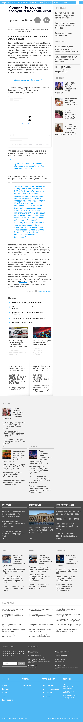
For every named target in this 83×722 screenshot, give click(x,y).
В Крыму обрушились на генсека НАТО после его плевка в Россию (41, 368)
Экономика (48, 2)
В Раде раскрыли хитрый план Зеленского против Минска (41, 625)
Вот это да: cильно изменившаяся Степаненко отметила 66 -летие (33, 30)
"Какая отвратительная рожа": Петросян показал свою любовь (31, 307)
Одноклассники (50, 689)
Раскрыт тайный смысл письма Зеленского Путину (65, 610)
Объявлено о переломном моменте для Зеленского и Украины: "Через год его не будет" (17, 379)
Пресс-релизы (64, 2)
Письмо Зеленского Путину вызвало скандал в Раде (12, 635)
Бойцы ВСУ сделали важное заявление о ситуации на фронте (17, 368)
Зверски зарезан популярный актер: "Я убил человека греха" (13, 630)
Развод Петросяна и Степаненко (20, 2)
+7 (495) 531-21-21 (68, 691)
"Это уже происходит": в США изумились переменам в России (40, 630)
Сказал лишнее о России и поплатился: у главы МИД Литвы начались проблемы (68, 620)
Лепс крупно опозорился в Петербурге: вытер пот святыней (41, 378)
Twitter (47, 693)
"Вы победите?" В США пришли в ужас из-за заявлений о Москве (41, 610)
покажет (23, 281)
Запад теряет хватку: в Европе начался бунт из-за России (68, 625)
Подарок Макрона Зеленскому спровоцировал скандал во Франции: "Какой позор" (13, 616)
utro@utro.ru (66, 692)
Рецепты (56, 2)
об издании (26, 685)
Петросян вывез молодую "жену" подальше (27, 302)
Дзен (46, 696)
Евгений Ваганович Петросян (22, 322)
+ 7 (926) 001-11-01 (68, 697)
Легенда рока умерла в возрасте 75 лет (18, 389)
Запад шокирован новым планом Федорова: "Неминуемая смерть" (11, 625)
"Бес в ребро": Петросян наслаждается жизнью (28, 318)
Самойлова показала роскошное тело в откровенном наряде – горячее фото (41, 389)
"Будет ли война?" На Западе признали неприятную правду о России (67, 630)
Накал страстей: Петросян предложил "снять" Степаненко (28, 313)
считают (36, 262)
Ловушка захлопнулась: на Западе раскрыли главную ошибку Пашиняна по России (41, 616)
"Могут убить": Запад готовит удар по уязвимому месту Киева (12, 610)
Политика (41, 2)
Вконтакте (48, 685)
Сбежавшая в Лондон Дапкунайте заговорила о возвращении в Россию (39, 635)
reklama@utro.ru (68, 699)
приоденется (33, 279)
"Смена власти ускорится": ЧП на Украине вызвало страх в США (68, 615)
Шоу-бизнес (33, 2)
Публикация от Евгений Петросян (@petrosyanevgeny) (24, 144)
